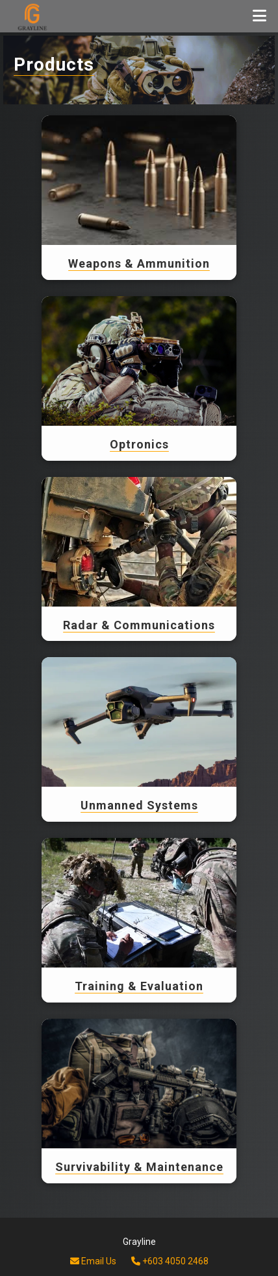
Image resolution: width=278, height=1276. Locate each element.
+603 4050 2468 (169, 1261)
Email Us (93, 1261)
